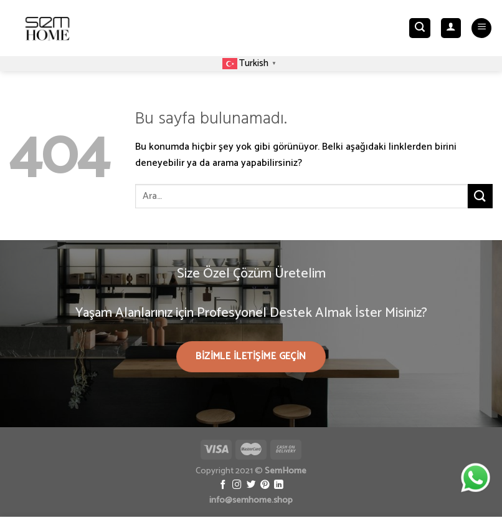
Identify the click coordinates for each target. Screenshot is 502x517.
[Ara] (419, 28)
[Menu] (481, 28)
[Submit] (480, 196)
